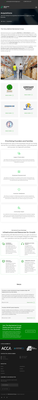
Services (2, 371)
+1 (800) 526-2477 (27, 1)
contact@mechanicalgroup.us (13, 1)
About (2, 368)
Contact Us (22, 371)
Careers (21, 368)
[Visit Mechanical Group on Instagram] (7, 397)
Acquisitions (22, 366)
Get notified (5, 388)
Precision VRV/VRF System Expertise (10, 307)
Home (3, 21)
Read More (9, 95)
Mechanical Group (12, 394)
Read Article (31, 302)
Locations (3, 373)
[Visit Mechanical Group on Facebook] (4, 397)
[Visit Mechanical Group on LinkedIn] (2, 397)
